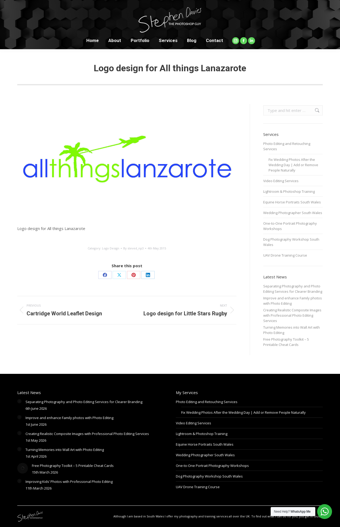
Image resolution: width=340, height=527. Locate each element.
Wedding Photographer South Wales (292, 212)
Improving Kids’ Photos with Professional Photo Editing (69, 481)
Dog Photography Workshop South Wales (291, 242)
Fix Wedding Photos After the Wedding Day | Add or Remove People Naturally (293, 165)
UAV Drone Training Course (285, 255)
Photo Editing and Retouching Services (286, 146)
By (133, 248)
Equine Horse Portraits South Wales (292, 202)
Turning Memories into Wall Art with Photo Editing (291, 330)
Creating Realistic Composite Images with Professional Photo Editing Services (292, 315)
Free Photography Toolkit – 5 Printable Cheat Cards (286, 342)
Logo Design (110, 248)
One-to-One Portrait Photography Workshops (290, 226)
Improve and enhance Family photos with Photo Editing (292, 301)
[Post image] (19, 401)
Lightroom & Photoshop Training (289, 191)
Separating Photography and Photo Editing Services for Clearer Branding (292, 289)
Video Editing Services (281, 180)
